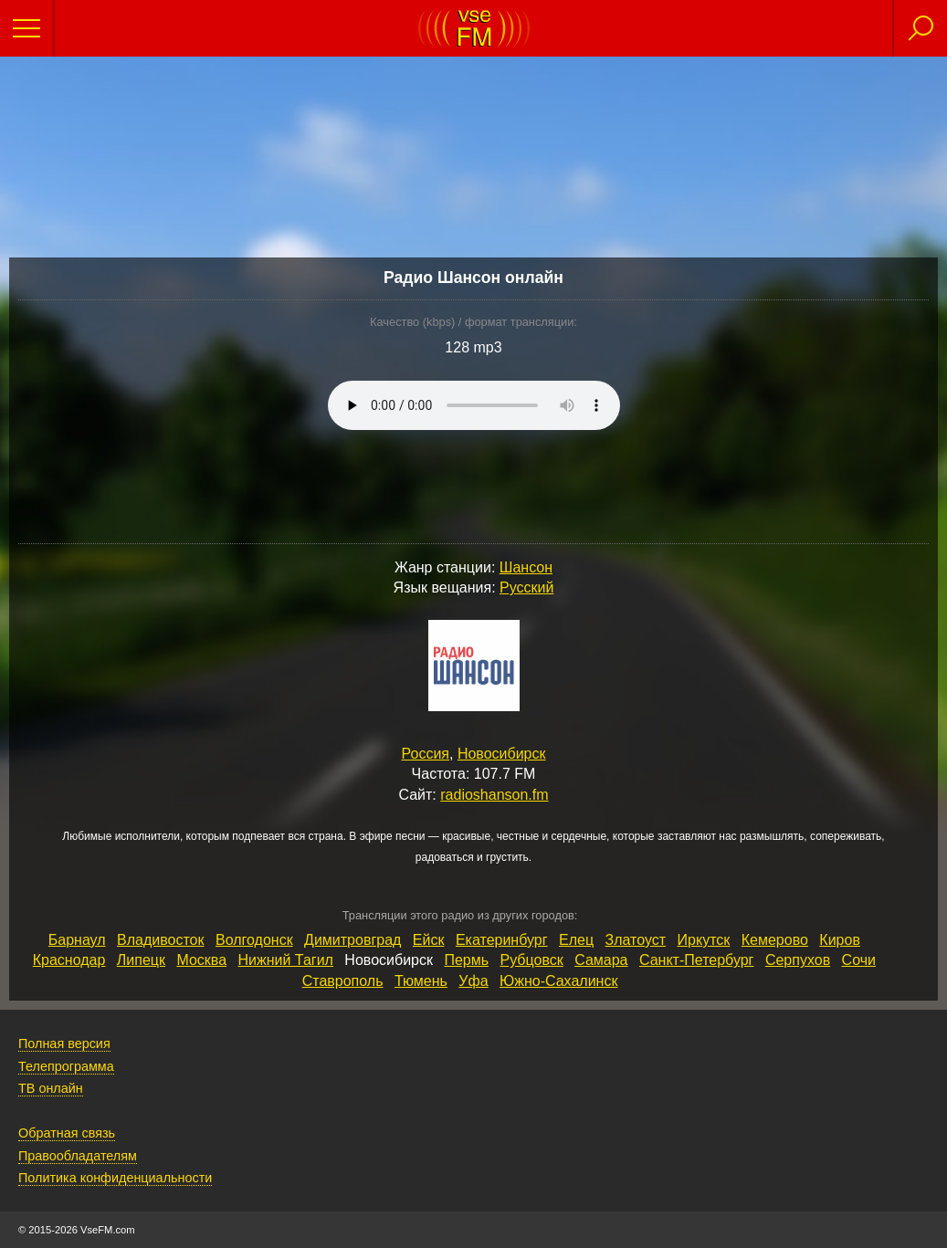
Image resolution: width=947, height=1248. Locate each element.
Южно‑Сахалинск (558, 981)
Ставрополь (343, 981)
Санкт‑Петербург (696, 960)
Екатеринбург (502, 940)
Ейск (429, 940)
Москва (201, 960)
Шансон (526, 567)
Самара (600, 960)
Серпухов (797, 960)
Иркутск (704, 940)
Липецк (141, 960)
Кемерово (775, 940)
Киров (839, 940)
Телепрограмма (66, 1066)
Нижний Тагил (285, 960)
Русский (526, 587)
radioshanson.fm (494, 794)
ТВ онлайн (50, 1088)
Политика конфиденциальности (115, 1177)
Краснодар (69, 960)
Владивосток (160, 940)
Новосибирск (502, 753)
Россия (425, 753)
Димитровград (352, 940)
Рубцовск (531, 960)
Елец (576, 940)
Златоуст (636, 940)
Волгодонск (254, 940)
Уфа (473, 981)
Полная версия (64, 1043)
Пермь (466, 960)
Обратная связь (66, 1133)
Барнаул (77, 940)
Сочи (859, 960)
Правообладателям (77, 1155)
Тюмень (421, 981)
